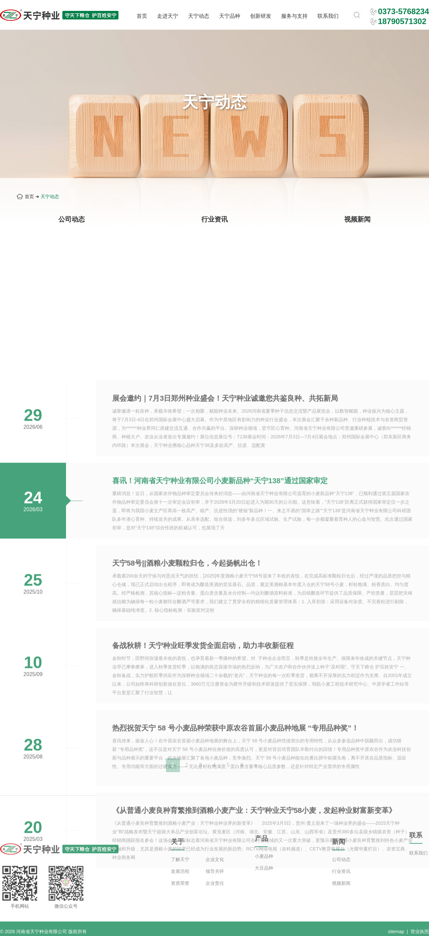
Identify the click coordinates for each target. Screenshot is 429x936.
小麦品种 (264, 869)
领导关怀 (215, 888)
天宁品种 (229, 16)
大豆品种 (264, 881)
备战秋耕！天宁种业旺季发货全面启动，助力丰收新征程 (203, 801)
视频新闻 (357, 219)
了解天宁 (180, 876)
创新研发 (260, 16)
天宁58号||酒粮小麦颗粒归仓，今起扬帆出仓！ (187, 719)
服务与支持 (294, 16)
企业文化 (215, 876)
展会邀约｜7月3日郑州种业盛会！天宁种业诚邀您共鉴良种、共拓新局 (225, 554)
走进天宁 (167, 16)
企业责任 (215, 900)
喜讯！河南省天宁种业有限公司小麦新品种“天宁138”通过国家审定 (220, 636)
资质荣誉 (180, 900)
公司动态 (71, 219)
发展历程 (180, 888)
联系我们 (328, 16)
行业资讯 (214, 219)
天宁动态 (198, 16)
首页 (142, 16)
